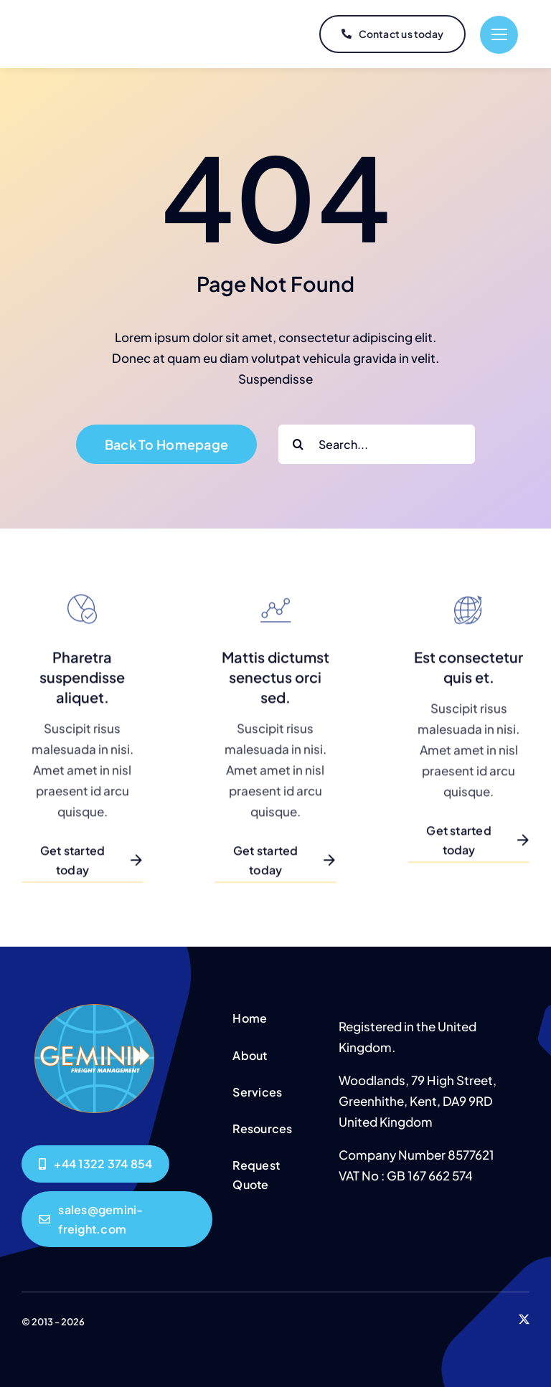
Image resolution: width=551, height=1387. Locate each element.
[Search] (298, 444)
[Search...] (376, 444)
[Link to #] (499, 35)
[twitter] (524, 1319)
